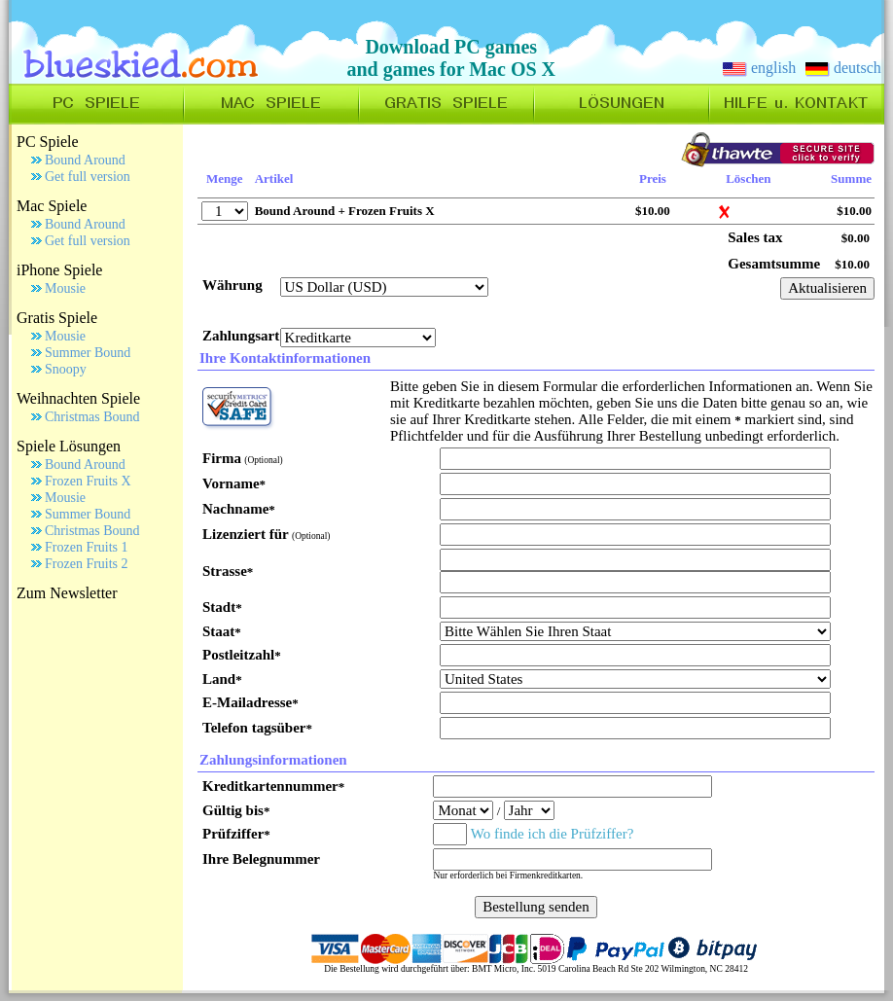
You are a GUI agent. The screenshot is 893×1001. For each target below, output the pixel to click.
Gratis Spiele (57, 317)
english (759, 67)
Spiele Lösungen (69, 446)
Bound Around (85, 160)
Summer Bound (87, 352)
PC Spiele (48, 141)
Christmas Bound (92, 417)
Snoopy (66, 369)
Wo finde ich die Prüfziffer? (552, 833)
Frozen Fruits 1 (86, 547)
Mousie (65, 288)
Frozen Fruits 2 (86, 563)
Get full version (87, 176)
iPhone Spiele (59, 270)
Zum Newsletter (67, 593)
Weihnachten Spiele (78, 398)
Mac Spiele (52, 205)
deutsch (843, 67)
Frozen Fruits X (88, 481)
